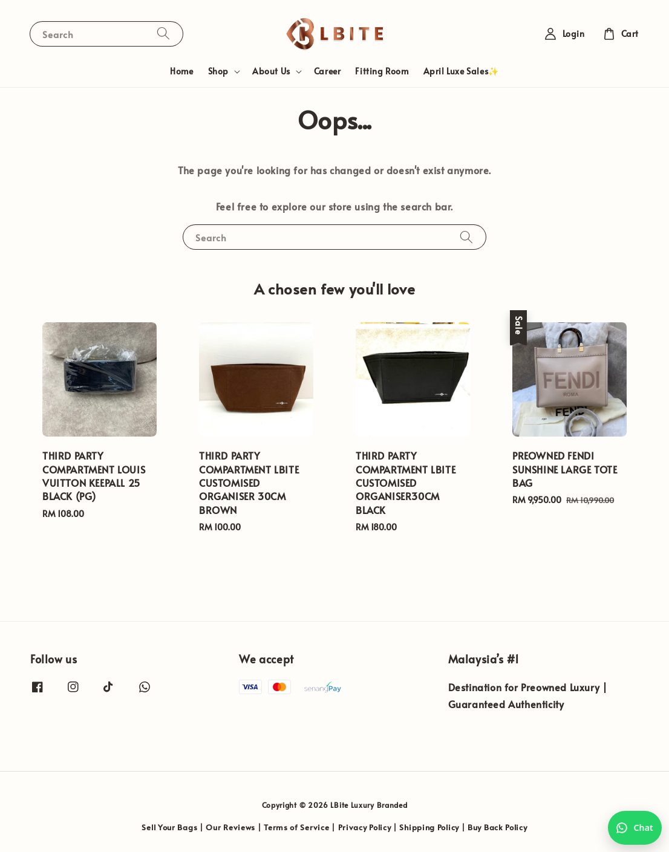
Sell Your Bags (169, 827)
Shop (218, 71)
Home (181, 71)
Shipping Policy (429, 827)
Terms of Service (296, 827)
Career (327, 71)
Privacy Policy (364, 827)
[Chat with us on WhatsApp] (635, 828)
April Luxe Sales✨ (461, 71)
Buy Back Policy (497, 827)
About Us (271, 71)
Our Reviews (230, 827)
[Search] (163, 33)
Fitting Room (381, 71)
